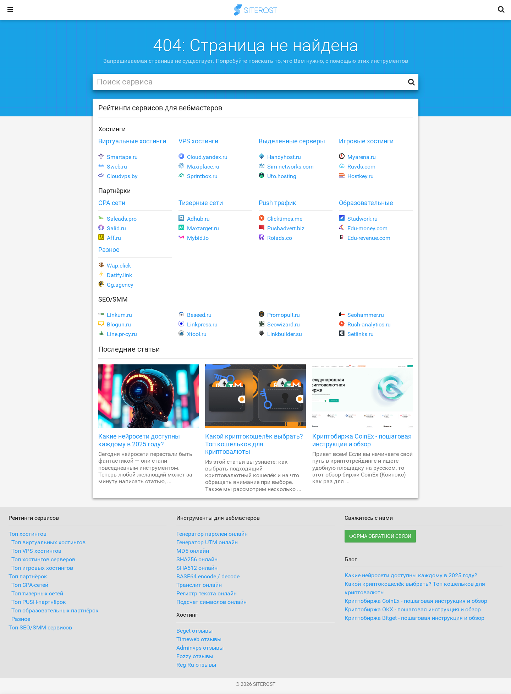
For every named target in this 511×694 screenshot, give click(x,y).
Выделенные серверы (292, 141)
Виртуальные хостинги (132, 141)
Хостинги (112, 129)
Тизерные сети (200, 202)
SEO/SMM (113, 299)
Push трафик (277, 202)
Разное (109, 249)
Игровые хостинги (366, 141)
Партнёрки (114, 190)
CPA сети (111, 202)
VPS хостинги (198, 141)
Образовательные (366, 202)
